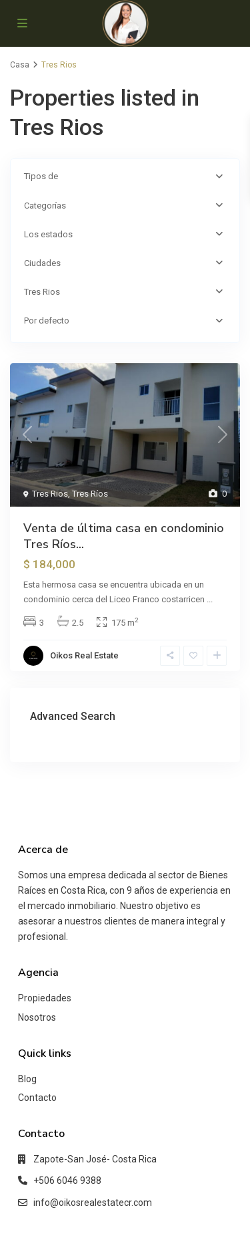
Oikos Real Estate (84, 655)
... (210, 599)
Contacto (37, 1097)
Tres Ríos (90, 494)
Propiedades (44, 998)
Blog (27, 1079)
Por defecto (46, 321)
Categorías (45, 206)
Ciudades (42, 263)
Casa (19, 65)
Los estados (48, 234)
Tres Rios (42, 292)
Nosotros (37, 1017)
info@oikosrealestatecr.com (92, 1202)
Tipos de (41, 176)
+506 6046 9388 (67, 1180)
